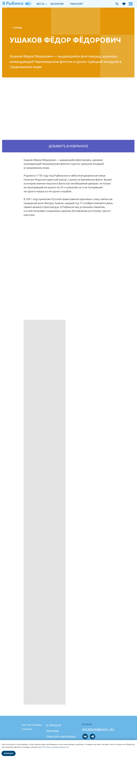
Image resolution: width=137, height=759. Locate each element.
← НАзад (16, 27)
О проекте (53, 725)
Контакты (87, 724)
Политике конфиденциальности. (56, 747)
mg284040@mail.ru (98, 729)
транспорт (76, 4)
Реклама (52, 731)
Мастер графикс (32, 725)
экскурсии (56, 4)
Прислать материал (61, 736)
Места (40, 4)
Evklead (27, 729)
